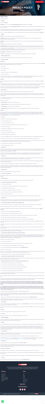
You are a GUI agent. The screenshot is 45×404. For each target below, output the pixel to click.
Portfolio (23, 1)
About (15, 1)
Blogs (29, 1)
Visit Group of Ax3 (31, 394)
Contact (33, 1)
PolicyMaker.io (20, 337)
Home (12, 1)
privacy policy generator (3, 338)
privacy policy (10, 337)
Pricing (27, 1)
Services (19, 1)
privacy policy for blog (21, 338)
